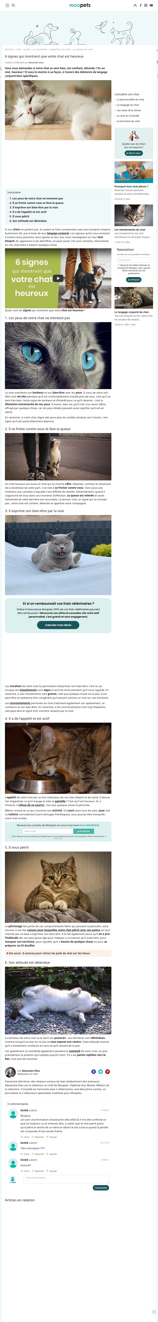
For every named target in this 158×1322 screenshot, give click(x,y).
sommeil (74, 1051)
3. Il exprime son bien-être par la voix (34, 207)
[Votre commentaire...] (66, 1179)
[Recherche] (13, 5)
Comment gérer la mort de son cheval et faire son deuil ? (136, 1292)
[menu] (8, 5)
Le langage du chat (128, 105)
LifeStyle (9, 1300)
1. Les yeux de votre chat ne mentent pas (36, 198)
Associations (49, 1305)
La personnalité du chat (130, 99)
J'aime (25, 1137)
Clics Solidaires (12, 1305)
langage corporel (58, 233)
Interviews (10, 1316)
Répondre (38, 1137)
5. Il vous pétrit (19, 216)
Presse (46, 1310)
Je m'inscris (84, 831)
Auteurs (46, 1294)
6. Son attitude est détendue (28, 221)
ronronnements (20, 703)
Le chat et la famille (128, 115)
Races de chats (12, 1294)
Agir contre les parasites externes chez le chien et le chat (134, 1303)
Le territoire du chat (128, 121)
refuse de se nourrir (31, 805)
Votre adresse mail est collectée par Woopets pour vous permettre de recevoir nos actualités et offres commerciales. (58, 837)
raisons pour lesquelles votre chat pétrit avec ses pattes (63, 930)
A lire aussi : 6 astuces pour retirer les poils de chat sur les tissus (48, 953)
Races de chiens (13, 1289)
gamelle (60, 801)
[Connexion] (135, 5)
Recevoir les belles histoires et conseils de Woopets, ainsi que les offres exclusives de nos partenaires (133, 269)
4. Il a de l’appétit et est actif (28, 212)
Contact (46, 1316)
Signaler (51, 1137)
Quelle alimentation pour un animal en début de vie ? (135, 1315)
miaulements (28, 690)
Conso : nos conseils (15, 1310)
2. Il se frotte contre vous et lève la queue (37, 203)
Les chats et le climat (129, 110)
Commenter (101, 1187)
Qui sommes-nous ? (53, 1289)
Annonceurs (49, 1300)
